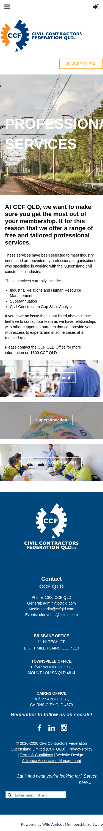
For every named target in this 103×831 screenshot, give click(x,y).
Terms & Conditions (36, 755)
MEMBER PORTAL (81, 63)
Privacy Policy (80, 749)
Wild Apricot (53, 824)
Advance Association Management (51, 760)
